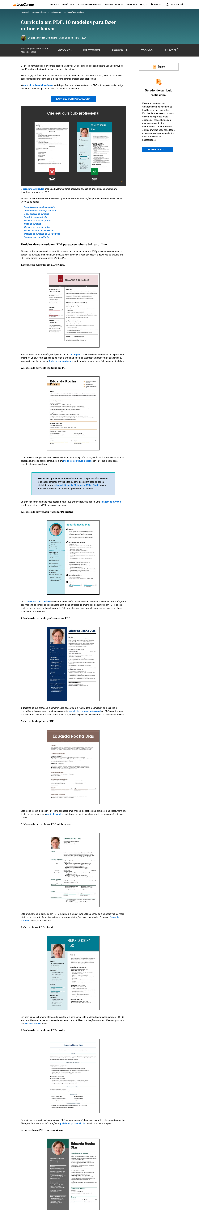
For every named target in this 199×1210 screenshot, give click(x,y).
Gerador (54, 4)
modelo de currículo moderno (78, 461)
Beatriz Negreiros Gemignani (42, 37)
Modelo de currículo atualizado (38, 230)
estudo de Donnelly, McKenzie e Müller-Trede (76, 485)
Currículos (68, 4)
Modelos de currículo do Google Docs (42, 234)
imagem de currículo (111, 501)
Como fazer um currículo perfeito (39, 207)
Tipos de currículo (32, 224)
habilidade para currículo (38, 601)
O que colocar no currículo (36, 214)
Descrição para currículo (35, 217)
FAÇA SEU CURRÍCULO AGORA (73, 98)
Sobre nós (131, 4)
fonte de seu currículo (60, 361)
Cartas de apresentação (89, 4)
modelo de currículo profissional (85, 711)
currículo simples (54, 814)
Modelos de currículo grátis (37, 227)
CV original (75, 354)
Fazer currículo (157, 149)
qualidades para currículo (72, 1123)
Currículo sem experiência (36, 237)
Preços (143, 4)
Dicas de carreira (114, 4)
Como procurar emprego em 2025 (40, 210)
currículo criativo (32, 1023)
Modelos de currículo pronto (37, 220)
